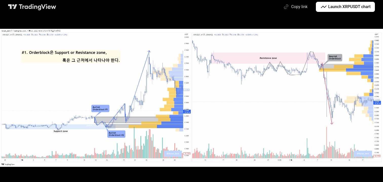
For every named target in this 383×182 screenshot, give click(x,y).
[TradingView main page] (32, 6)
